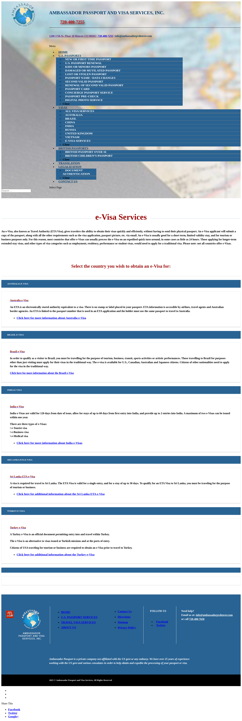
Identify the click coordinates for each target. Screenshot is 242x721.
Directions (124, 616)
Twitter (159, 625)
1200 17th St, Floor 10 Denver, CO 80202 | (73, 36)
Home (65, 612)
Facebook (161, 621)
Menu (52, 46)
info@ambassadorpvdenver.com (214, 615)
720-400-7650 (197, 619)
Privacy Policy (127, 627)
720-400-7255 (72, 21)
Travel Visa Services (78, 622)
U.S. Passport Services (79, 617)
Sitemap (123, 622)
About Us (68, 627)
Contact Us (125, 611)
